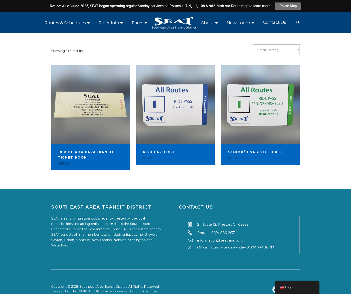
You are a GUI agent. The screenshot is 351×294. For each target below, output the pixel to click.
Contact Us (274, 22)
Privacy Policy (117, 291)
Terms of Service (140, 291)
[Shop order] (276, 49)
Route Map (288, 6)
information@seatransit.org (220, 240)
